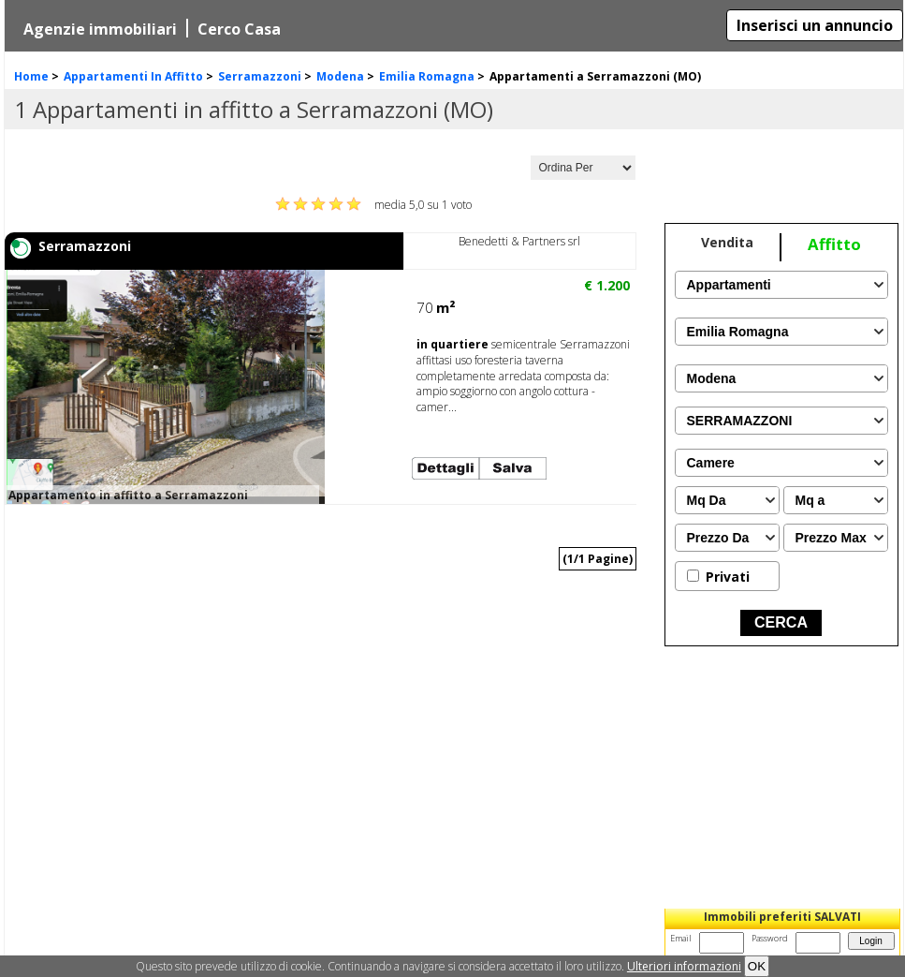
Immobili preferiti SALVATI (782, 917)
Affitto (834, 244)
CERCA (781, 622)
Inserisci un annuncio (815, 25)
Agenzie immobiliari (100, 29)
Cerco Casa (239, 29)
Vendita (727, 242)
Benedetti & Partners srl (519, 241)
